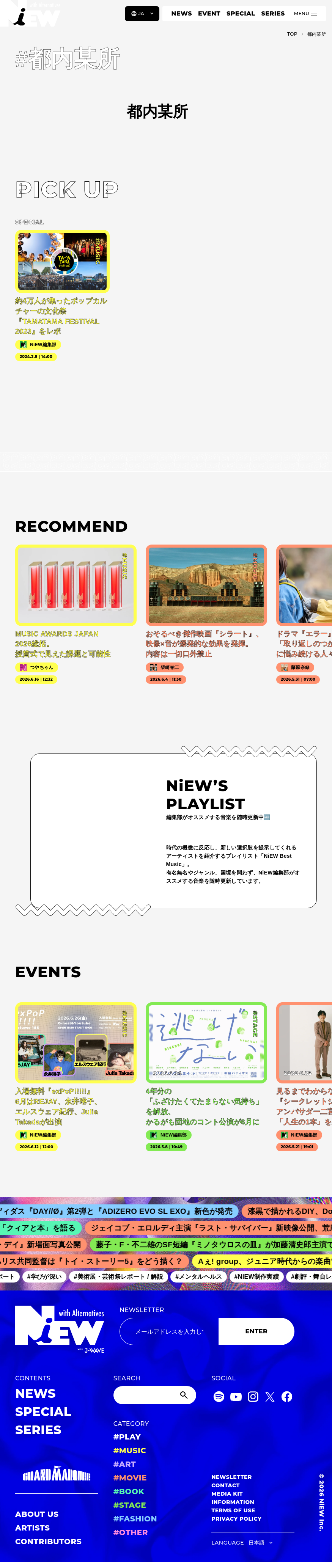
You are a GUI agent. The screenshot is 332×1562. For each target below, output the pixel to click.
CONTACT (225, 1485)
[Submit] (184, 1395)
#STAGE (129, 1505)
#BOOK (128, 1491)
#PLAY (127, 1436)
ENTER (256, 1331)
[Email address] (169, 1331)
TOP (292, 34)
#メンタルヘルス (203, 1277)
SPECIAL (241, 13)
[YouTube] (236, 1398)
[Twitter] (269, 1398)
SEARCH (126, 1378)
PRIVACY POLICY (236, 1518)
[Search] (155, 1395)
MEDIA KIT (227, 1493)
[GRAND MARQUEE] (56, 1473)
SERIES (273, 13)
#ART (124, 1464)
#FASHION (135, 1518)
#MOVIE (130, 1477)
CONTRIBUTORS (48, 1541)
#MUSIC (129, 1450)
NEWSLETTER (142, 1310)
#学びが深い (48, 1277)
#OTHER (130, 1532)
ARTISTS (32, 1527)
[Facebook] (286, 1398)
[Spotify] (219, 1398)
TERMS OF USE (233, 1510)
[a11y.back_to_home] (31, 16)
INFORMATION (232, 1502)
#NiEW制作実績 (261, 1277)
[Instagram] (253, 1398)
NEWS (182, 13)
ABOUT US (36, 1514)
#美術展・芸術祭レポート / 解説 (123, 1277)
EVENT (209, 13)
